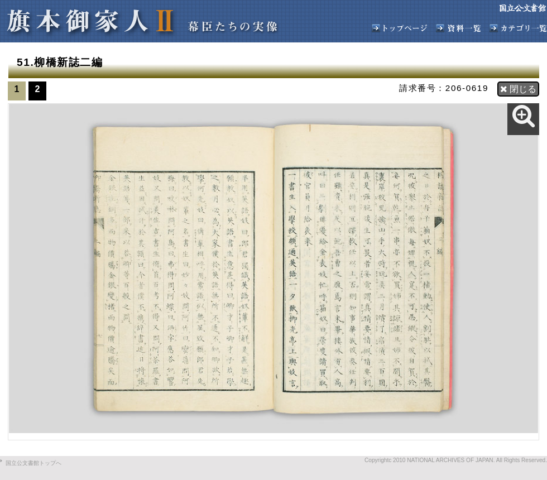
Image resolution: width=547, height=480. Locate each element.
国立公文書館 (523, 7)
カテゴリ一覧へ (518, 28)
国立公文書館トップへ (33, 463)
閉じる (518, 89)
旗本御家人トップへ (400, 28)
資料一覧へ (458, 28)
